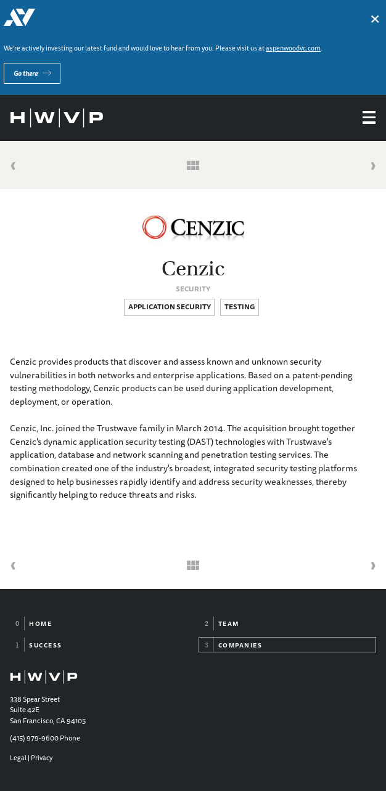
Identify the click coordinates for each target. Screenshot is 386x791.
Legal (18, 757)
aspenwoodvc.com (293, 48)
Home (40, 623)
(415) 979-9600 (34, 738)
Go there (26, 73)
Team (228, 623)
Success (45, 645)
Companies (240, 645)
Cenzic (193, 268)
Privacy (41, 757)
